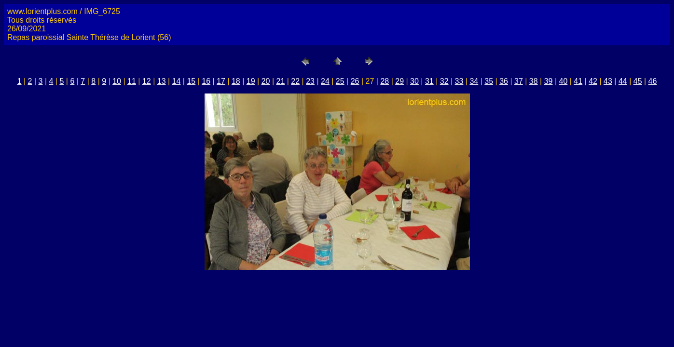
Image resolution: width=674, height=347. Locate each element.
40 (563, 81)
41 (578, 81)
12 (146, 81)
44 (623, 81)
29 (399, 81)
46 (652, 81)
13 (161, 81)
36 (503, 81)
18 (236, 81)
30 (414, 81)
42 (593, 81)
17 (221, 81)
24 (325, 81)
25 (340, 81)
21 (280, 81)
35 (488, 81)
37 (518, 81)
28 (384, 81)
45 (637, 81)
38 (533, 81)
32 (444, 81)
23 (310, 81)
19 (251, 81)
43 (608, 81)
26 (355, 81)
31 (429, 81)
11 (131, 81)
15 (191, 81)
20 (265, 81)
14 (176, 81)
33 (459, 81)
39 (548, 81)
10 (116, 81)
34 (473, 81)
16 (206, 81)
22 (295, 81)
